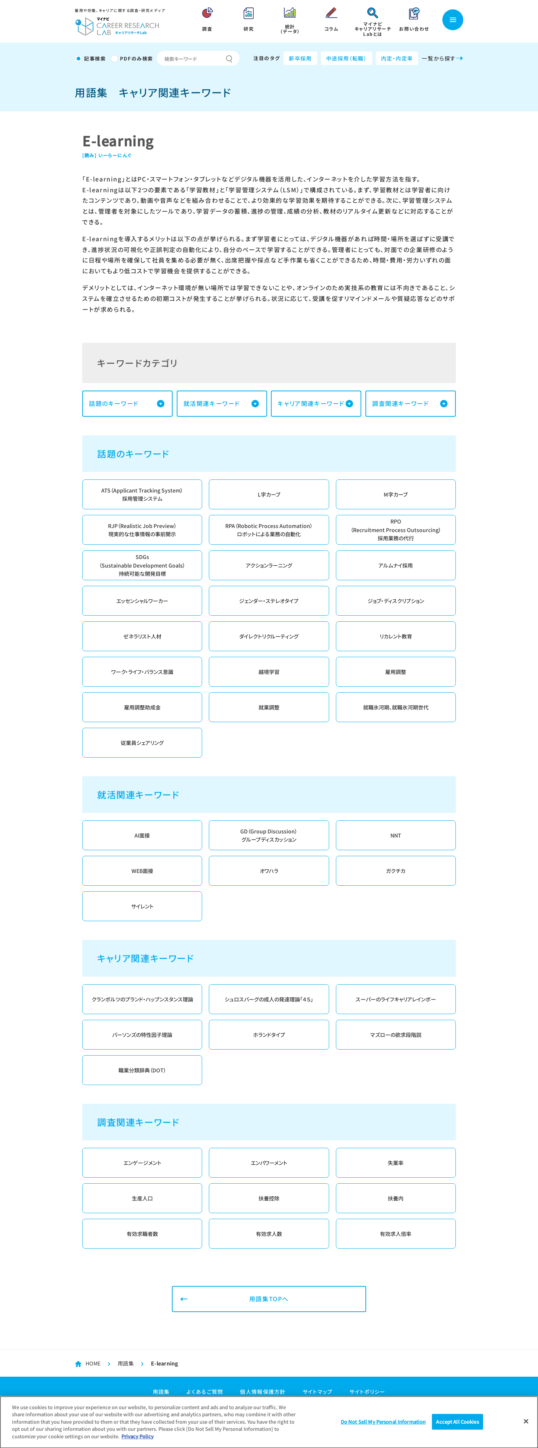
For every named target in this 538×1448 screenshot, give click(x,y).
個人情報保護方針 (262, 1391)
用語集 (126, 1363)
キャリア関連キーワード (311, 403)
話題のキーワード (114, 403)
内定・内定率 (397, 58)
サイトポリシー (367, 1391)
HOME (93, 1363)
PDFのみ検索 (136, 58)
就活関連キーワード (211, 403)
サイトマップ (318, 1391)
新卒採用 (300, 58)
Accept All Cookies (457, 1424)
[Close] (526, 1424)
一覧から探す (442, 58)
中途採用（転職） (346, 58)
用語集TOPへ (269, 1298)
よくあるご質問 (204, 1391)
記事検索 (95, 58)
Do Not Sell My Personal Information (383, 1424)
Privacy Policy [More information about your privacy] (137, 1438)
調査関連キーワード (400, 403)
